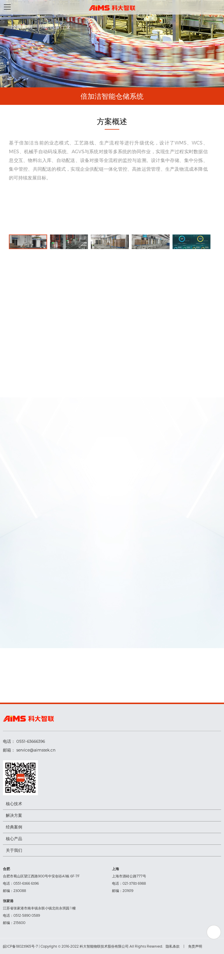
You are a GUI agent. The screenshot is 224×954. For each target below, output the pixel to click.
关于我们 (14, 850)
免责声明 (195, 946)
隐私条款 (173, 946)
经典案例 (14, 826)
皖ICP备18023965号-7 (20, 946)
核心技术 (14, 803)
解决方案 (14, 815)
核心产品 (14, 838)
